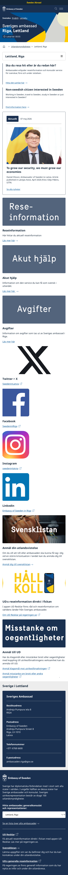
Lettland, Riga (14, 56)
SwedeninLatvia (10, 383)
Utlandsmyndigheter (21, 46)
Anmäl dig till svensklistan (16, 564)
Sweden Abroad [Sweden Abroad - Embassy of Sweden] (34, 2)
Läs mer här (8, 240)
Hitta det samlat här (15, 82)
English (15, 18)
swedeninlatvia (10, 468)
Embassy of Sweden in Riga (16, 510)
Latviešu (23, 18)
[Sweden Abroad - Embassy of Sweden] (14, 9)
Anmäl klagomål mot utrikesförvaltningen (24, 668)
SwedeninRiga (9, 426)
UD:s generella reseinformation (20, 861)
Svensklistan (9, 847)
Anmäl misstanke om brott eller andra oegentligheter (22, 675)
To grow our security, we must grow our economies (34, 170)
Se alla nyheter (13, 189)
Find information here (16, 107)
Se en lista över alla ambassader (19, 823)
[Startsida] (4, 46)
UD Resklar (8, 834)
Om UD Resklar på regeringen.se (19, 614)
